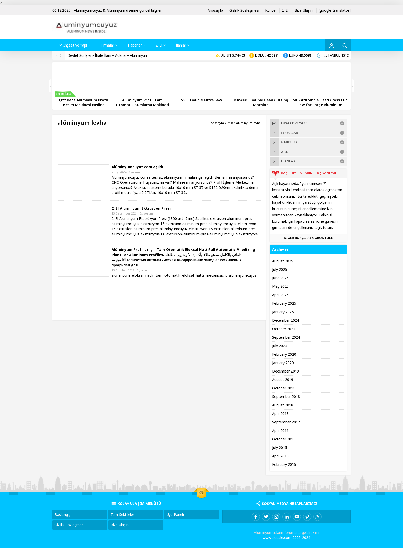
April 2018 (280, 413)
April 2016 (280, 430)
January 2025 (283, 311)
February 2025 (284, 303)
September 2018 (286, 396)
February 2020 (284, 354)
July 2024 (279, 345)
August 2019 (282, 379)
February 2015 (284, 464)
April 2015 (280, 456)
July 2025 (279, 269)
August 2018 (282, 405)
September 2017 (286, 422)
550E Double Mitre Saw (201, 100)
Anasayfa (217, 123)
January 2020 (283, 362)
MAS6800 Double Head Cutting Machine (260, 102)
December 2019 (285, 371)
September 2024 (286, 337)
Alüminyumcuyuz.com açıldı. (138, 167)
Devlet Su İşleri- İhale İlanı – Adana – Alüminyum (107, 55)
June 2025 (280, 278)
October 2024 (283, 328)
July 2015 (279, 447)
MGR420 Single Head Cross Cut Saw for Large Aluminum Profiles (319, 105)
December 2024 (285, 320)
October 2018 (283, 388)
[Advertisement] (151, 147)
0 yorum (134, 172)
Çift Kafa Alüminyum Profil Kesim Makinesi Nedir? (83, 102)
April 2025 (280, 295)
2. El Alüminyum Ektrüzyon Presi (141, 208)
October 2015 (283, 439)
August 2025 (282, 261)
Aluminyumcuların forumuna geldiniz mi (286, 532)
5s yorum (146, 213)
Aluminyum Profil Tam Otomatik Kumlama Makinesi (142, 102)
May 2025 (280, 286)
